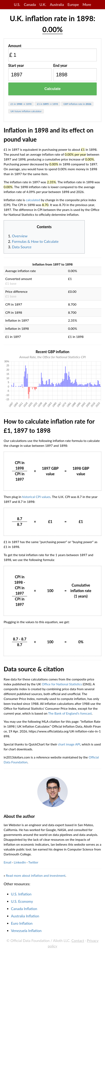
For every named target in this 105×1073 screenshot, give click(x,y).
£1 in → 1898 (21, 103)
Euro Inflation (22, 923)
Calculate (52, 89)
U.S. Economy (22, 901)
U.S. (17, 4)
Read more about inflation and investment (35, 875)
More (86, 4)
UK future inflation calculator (26, 111)
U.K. (43, 4)
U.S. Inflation (21, 894)
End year (60, 65)
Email (7, 862)
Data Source (21, 247)
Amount (14, 45)
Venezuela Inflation (26, 930)
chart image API (69, 744)
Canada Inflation (24, 908)
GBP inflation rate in (77, 103)
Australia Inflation (25, 916)
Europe (73, 4)
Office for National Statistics (62, 684)
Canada (30, 4)
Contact (77, 940)
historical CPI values (36, 497)
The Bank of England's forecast (70, 713)
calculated (33, 200)
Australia (57, 4)
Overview (20, 236)
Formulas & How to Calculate (35, 241)
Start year (16, 65)
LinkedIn (20, 862)
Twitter (33, 862)
